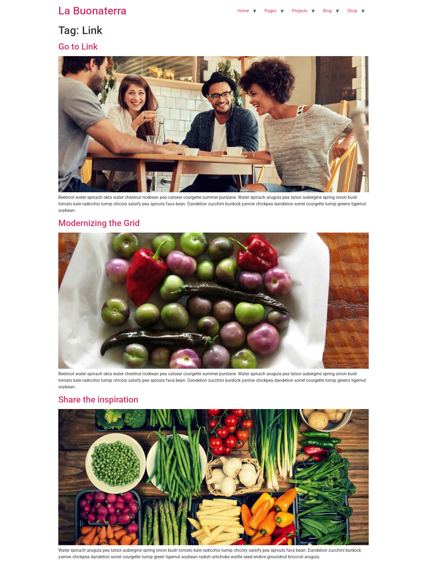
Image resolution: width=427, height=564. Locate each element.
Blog (327, 10)
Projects (299, 10)
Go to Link (78, 46)
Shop (352, 10)
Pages (270, 10)
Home (243, 10)
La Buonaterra (92, 10)
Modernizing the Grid (99, 223)
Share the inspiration (98, 399)
